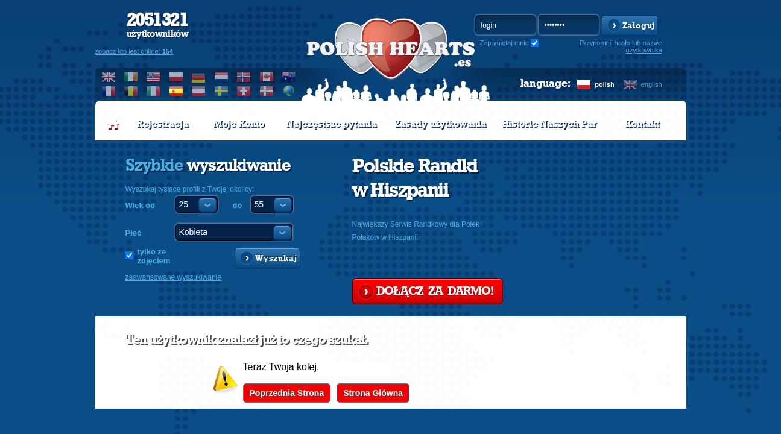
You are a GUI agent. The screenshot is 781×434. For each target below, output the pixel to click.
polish (604, 84)
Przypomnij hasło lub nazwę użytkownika (621, 46)
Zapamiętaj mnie (504, 42)
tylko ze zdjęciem (154, 256)
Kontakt (642, 123)
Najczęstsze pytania (331, 123)
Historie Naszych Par (549, 123)
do (237, 205)
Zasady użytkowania (440, 123)
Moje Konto (238, 123)
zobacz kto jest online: (134, 51)
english (651, 84)
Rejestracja (162, 123)
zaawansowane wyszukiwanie (173, 277)
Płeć (133, 232)
